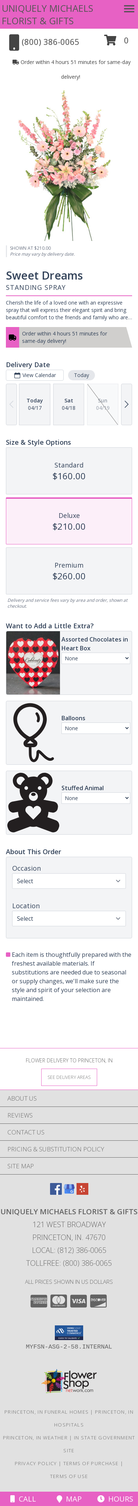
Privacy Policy (36, 1463)
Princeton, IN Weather (35, 1437)
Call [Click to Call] (23, 1499)
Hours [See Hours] (115, 1499)
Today (81, 375)
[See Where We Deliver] (69, 1076)
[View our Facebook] (56, 1192)
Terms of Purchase (91, 1463)
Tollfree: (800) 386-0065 (69, 1263)
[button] (116, 43)
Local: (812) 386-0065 (69, 1250)
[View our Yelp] (82, 1192)
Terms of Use (69, 1476)
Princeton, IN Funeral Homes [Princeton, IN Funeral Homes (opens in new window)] (46, 1412)
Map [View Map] (69, 1499)
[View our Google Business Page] (69, 1192)
